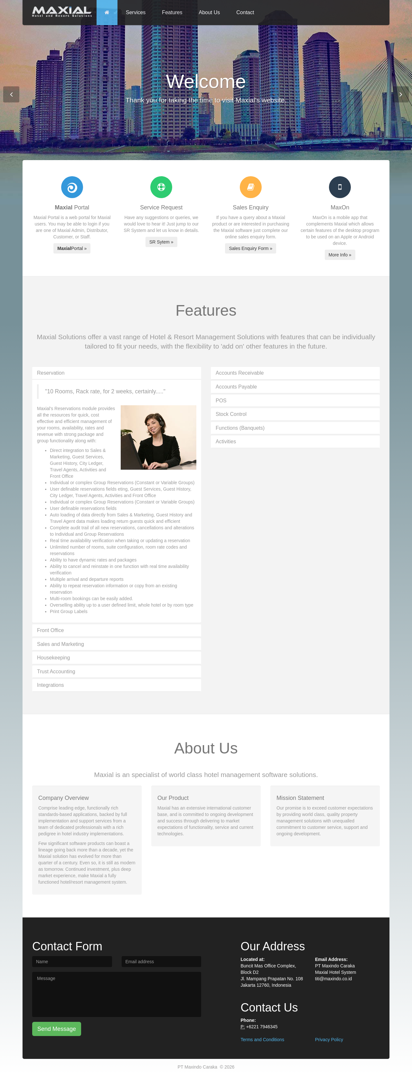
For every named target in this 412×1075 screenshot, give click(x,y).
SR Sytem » (161, 242)
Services (135, 12)
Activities (226, 441)
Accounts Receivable (240, 373)
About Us (209, 12)
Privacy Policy (329, 1039)
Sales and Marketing (60, 644)
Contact (245, 12)
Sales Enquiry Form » (250, 248)
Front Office (50, 630)
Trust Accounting (56, 671)
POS (221, 400)
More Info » (340, 254)
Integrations (50, 685)
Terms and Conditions (262, 1039)
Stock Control (231, 414)
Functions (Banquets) (240, 428)
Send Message (56, 1029)
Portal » (72, 248)
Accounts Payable (236, 386)
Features (172, 12)
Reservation (50, 373)
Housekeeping (53, 657)
